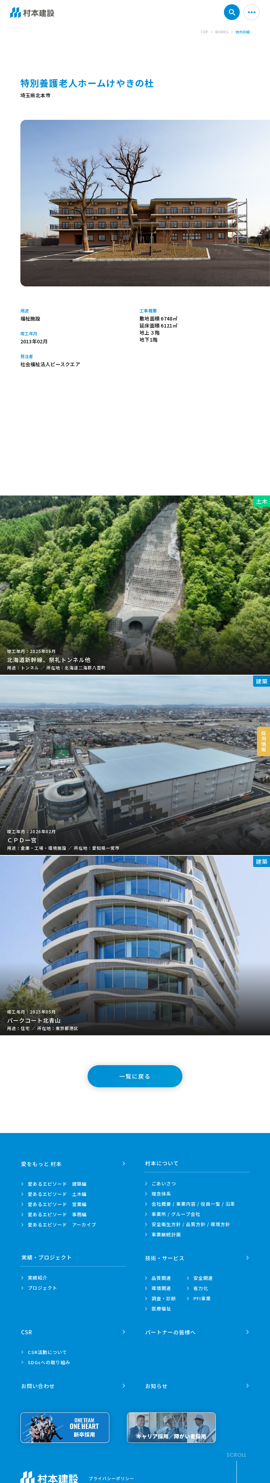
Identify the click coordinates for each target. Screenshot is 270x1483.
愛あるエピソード (57, 1183)
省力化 (200, 1287)
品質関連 (161, 1277)
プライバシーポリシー (111, 1477)
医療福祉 (161, 1308)
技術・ (165, 1257)
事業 (166, 1234)
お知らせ (156, 1384)
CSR (27, 1331)
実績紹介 (37, 1277)
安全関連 (203, 1277)
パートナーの (170, 1331)
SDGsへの (49, 1361)
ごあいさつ (164, 1183)
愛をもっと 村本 (41, 1163)
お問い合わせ (38, 1384)
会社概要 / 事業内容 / (193, 1203)
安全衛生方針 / (191, 1224)
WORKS (222, 31)
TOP (204, 31)
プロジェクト (42, 1287)
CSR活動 (47, 1351)
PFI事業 (202, 1298)
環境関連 (161, 1287)
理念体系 (161, 1193)
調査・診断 (164, 1298)
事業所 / (176, 1214)
